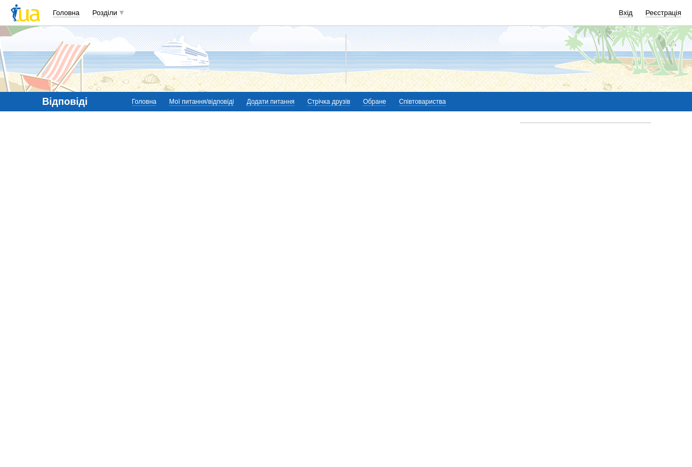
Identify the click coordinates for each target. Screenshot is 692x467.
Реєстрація (663, 13)
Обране (374, 101)
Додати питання (271, 101)
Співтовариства (422, 101)
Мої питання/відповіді (201, 101)
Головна (66, 13)
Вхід (626, 13)
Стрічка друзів (328, 101)
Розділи (104, 13)
